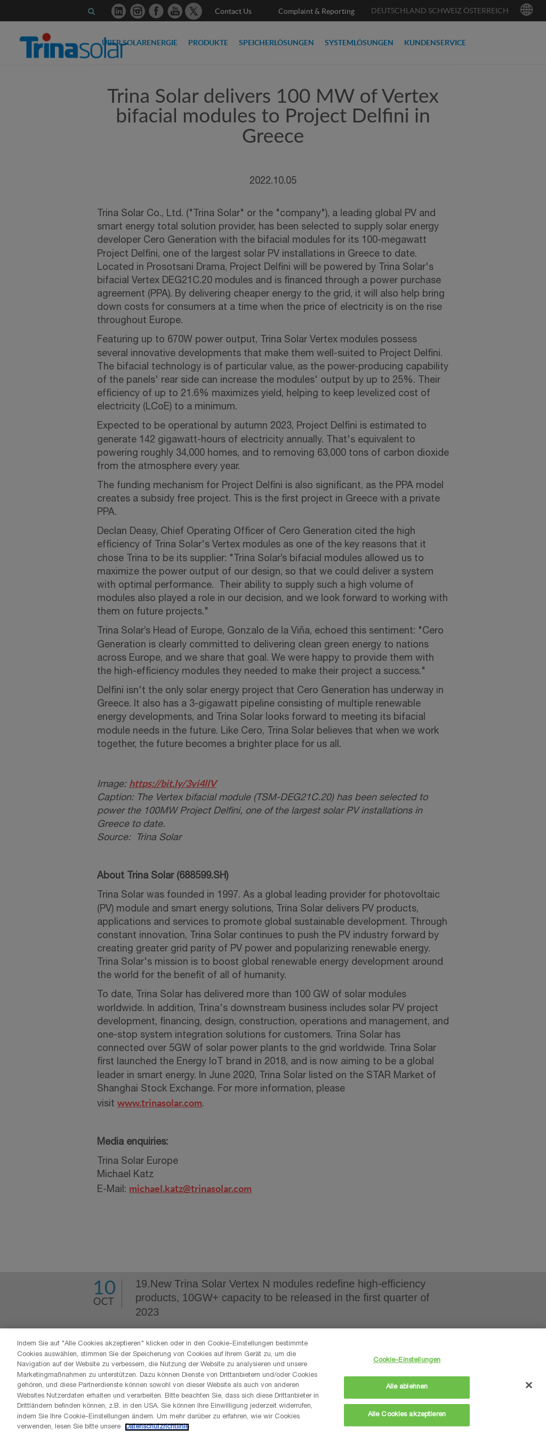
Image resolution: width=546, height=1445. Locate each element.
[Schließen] (529, 1385)
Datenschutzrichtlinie (157, 1427)
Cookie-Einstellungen (407, 1360)
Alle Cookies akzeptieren (407, 1414)
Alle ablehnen (407, 1387)
